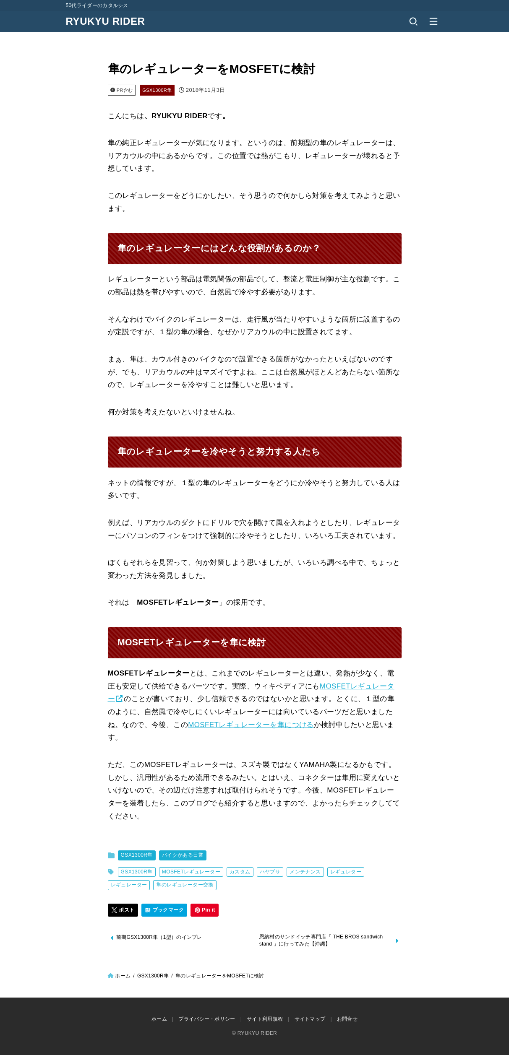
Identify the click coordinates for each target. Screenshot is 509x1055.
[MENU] (433, 21)
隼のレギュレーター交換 (184, 885)
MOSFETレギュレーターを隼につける (251, 725)
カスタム (240, 872)
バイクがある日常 (183, 855)
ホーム (123, 976)
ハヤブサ (270, 872)
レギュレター (345, 872)
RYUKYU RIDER (105, 21)
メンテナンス (305, 872)
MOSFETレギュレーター (191, 872)
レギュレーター (129, 885)
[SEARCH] (413, 21)
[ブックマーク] (164, 910)
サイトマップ (310, 1019)
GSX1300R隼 (157, 90)
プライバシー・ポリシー (206, 1019)
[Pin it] (205, 910)
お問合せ (347, 1019)
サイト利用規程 (265, 1019)
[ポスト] (123, 910)
